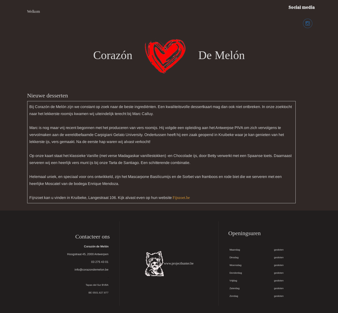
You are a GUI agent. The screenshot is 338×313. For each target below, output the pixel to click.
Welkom (33, 11)
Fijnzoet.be (181, 198)
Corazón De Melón (169, 55)
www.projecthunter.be (179, 263)
